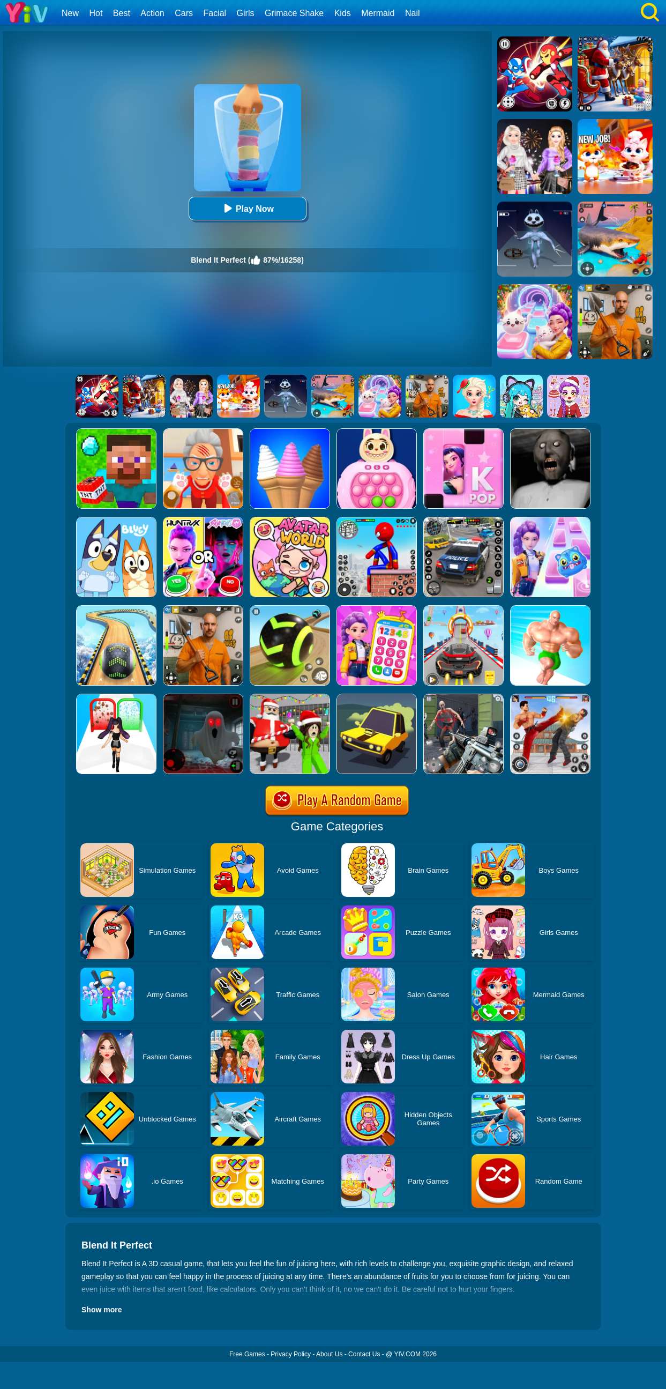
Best (121, 13)
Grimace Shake (294, 13)
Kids (342, 13)
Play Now (247, 208)
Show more (101, 1309)
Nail (412, 13)
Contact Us (364, 1354)
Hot (95, 13)
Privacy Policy (291, 1354)
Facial (214, 13)
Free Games (247, 1354)
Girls (246, 13)
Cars (184, 13)
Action (152, 13)
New (70, 13)
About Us (329, 1354)
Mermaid (377, 13)
